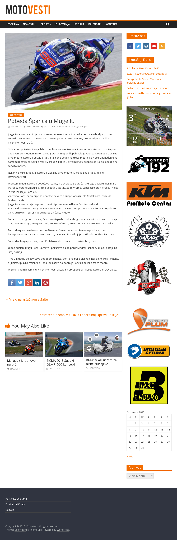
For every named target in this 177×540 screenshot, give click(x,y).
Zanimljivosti (16, 114)
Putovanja (62, 24)
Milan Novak (33, 126)
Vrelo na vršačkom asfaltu (26, 299)
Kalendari (94, 24)
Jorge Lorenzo (51, 126)
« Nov (130, 456)
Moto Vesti (64, 126)
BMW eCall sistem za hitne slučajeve (101, 362)
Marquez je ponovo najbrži (21, 362)
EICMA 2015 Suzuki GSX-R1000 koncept (60, 362)
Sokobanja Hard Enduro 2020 (143, 68)
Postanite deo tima (16, 498)
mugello (84, 126)
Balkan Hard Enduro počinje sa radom (148, 88)
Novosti (28, 24)
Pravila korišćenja (15, 504)
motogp (75, 126)
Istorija (79, 24)
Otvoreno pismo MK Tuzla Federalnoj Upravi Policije (81, 315)
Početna (13, 24)
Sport (45, 24)
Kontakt (112, 24)
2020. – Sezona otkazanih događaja (147, 73)
